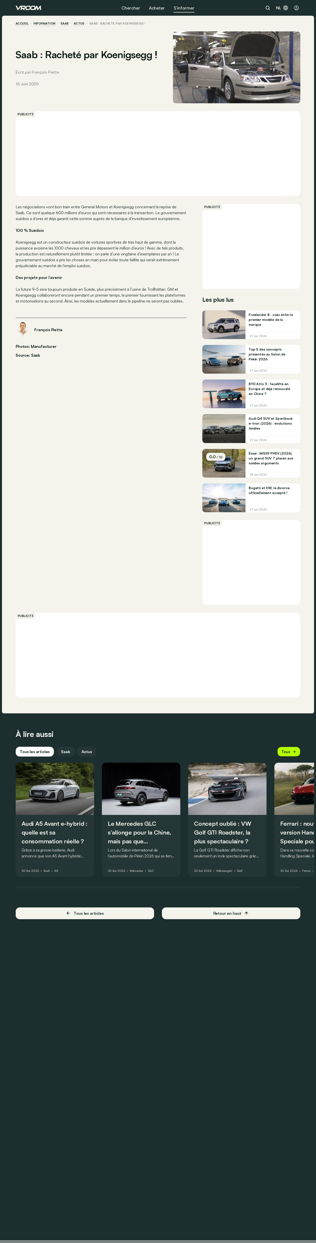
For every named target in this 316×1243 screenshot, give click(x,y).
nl (282, 8)
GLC (151, 871)
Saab (65, 23)
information (44, 23)
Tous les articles (35, 751)
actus (79, 23)
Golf (240, 871)
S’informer (184, 8)
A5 (56, 871)
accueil (22, 23)
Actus (87, 751)
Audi (47, 871)
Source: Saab (28, 354)
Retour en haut (231, 913)
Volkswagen (224, 871)
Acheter (157, 8)
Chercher (131, 8)
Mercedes (136, 871)
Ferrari (306, 871)
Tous (288, 751)
